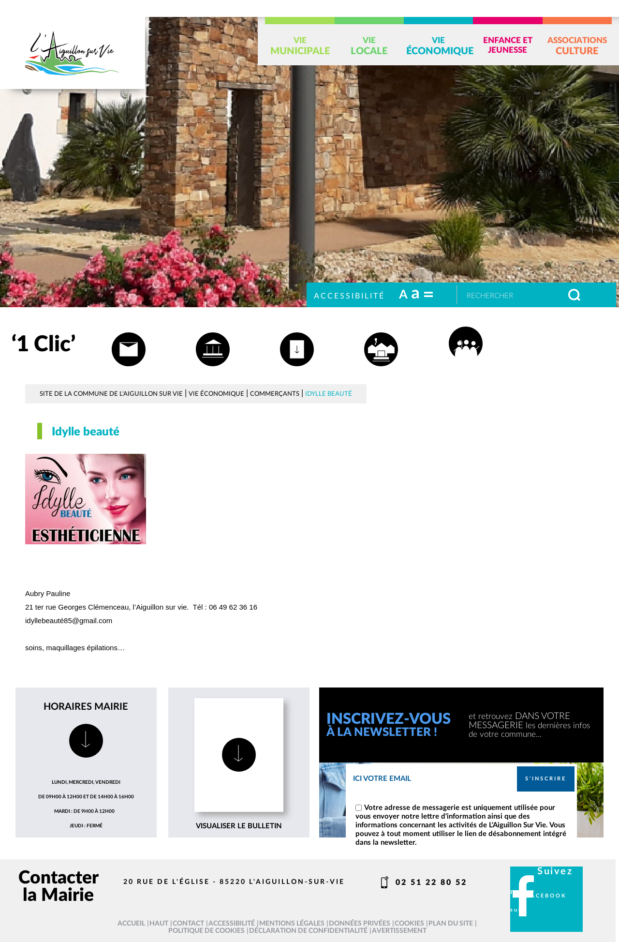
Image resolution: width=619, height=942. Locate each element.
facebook (547, 896)
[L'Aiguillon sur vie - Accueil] (72, 53)
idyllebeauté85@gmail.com (68, 620)
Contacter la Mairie (58, 886)
